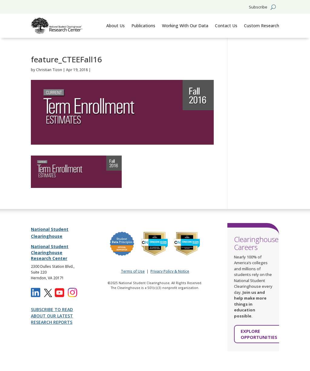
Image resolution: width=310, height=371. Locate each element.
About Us (115, 25)
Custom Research (261, 25)
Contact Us (226, 25)
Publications (143, 25)
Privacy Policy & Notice (169, 271)
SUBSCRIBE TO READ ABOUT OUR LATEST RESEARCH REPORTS (52, 316)
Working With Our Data (185, 25)
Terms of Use (133, 271)
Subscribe (258, 7)
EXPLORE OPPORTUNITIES (259, 334)
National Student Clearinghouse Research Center (49, 252)
